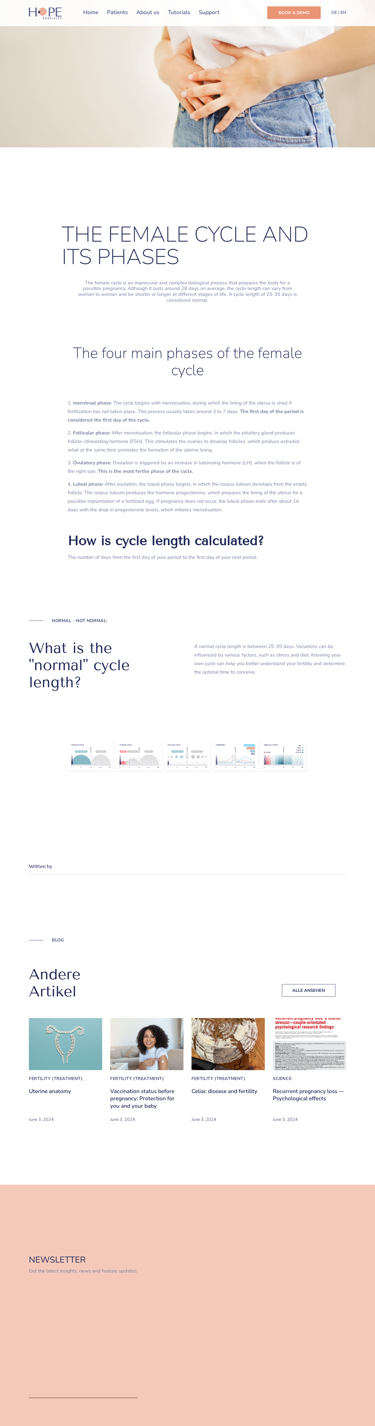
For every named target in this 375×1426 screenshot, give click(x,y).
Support (209, 12)
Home (90, 12)
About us (147, 12)
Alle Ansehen (308, 990)
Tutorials (179, 12)
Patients (117, 12)
